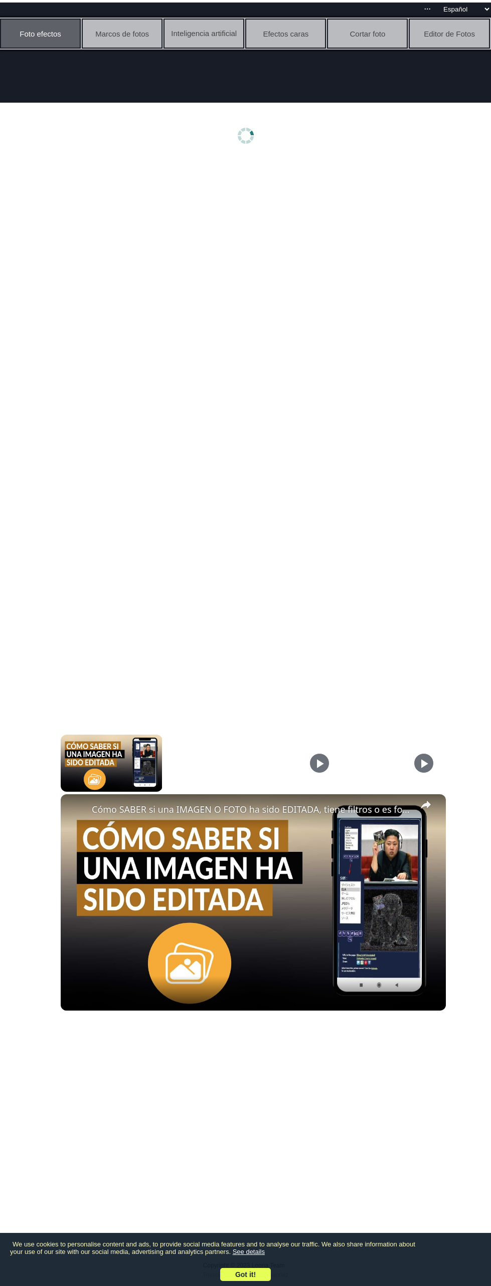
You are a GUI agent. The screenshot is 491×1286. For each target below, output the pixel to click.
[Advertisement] (248, 239)
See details (249, 1251)
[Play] (319, 763)
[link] (77, 810)
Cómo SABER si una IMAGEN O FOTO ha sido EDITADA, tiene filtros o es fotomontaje (252, 809)
